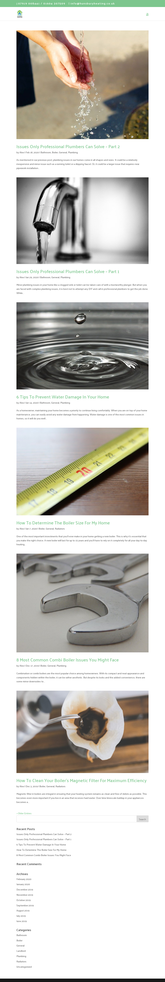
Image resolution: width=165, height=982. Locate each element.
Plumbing (73, 152)
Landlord (21, 951)
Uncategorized (24, 967)
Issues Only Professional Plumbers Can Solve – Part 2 (68, 146)
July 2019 (21, 916)
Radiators (60, 528)
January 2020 (23, 884)
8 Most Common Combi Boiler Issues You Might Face (67, 660)
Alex (22, 152)
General (63, 152)
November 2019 (24, 895)
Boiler (55, 152)
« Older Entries (24, 813)
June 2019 (21, 921)
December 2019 (24, 889)
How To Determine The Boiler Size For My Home (63, 523)
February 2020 (23, 879)
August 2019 (22, 910)
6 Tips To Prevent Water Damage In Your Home (62, 397)
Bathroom (46, 152)
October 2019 (23, 900)
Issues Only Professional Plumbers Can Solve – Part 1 (67, 271)
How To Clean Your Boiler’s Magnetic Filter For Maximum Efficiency (81, 780)
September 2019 (25, 905)
